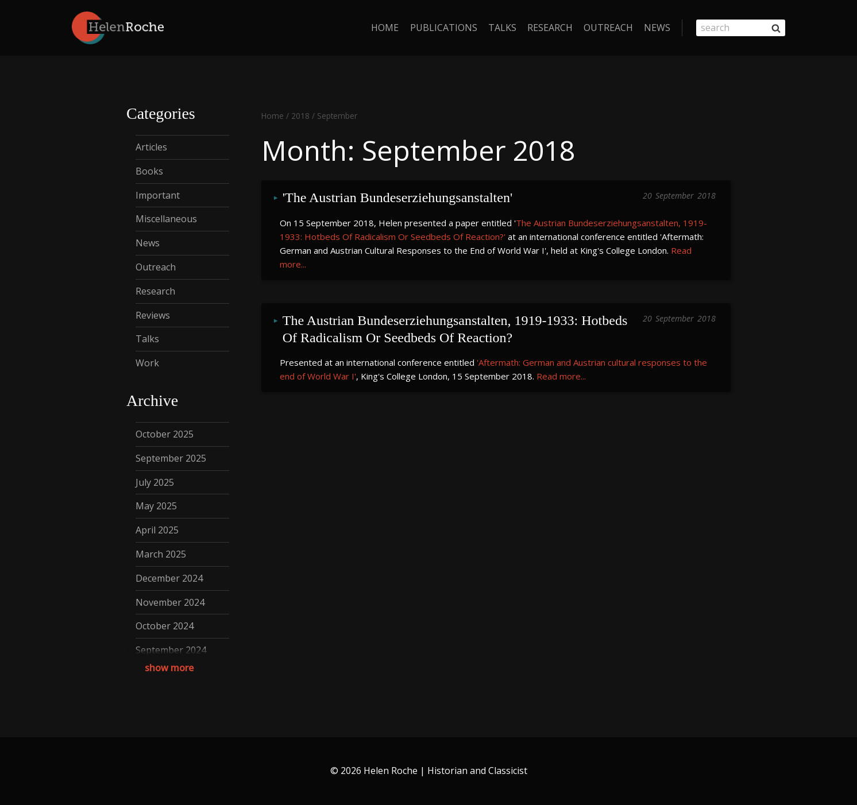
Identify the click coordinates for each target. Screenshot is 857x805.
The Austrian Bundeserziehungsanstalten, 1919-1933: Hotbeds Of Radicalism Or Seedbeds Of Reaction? (457, 322)
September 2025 (171, 458)
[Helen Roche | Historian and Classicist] (118, 27)
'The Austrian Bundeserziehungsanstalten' (398, 196)
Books (149, 171)
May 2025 (156, 506)
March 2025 (161, 554)
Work (147, 363)
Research (550, 27)
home (385, 27)
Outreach (608, 27)
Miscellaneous (166, 218)
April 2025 (157, 530)
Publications (443, 27)
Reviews (153, 315)
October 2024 (165, 626)
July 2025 (155, 482)
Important (158, 195)
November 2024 (170, 602)
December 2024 (169, 578)
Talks (502, 27)
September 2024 (171, 650)
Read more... (561, 364)
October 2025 (165, 434)
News (657, 27)
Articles (151, 147)
